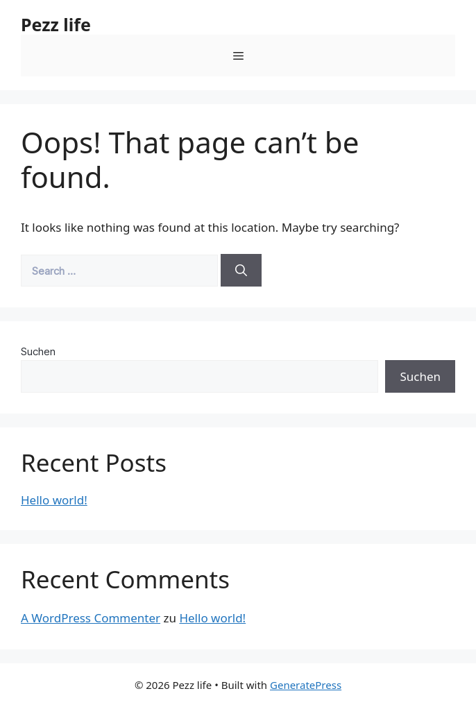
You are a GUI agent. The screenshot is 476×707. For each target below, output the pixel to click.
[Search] (241, 270)
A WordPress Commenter (90, 618)
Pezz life (56, 24)
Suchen (38, 351)
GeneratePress (305, 685)
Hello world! (54, 500)
